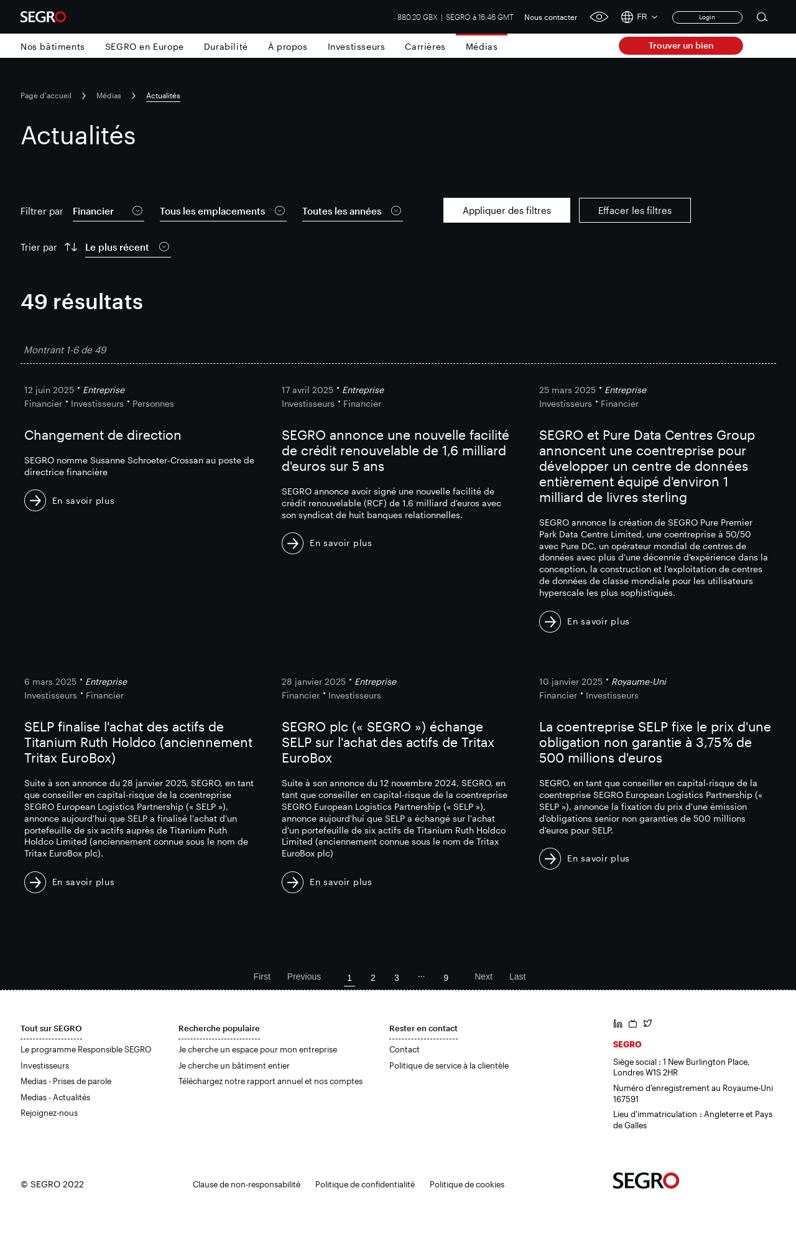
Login (707, 17)
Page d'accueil (46, 95)
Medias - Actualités (55, 1097)
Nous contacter (551, 17)
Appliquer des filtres (507, 210)
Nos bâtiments (53, 46)
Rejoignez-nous (49, 1113)
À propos (288, 46)
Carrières (425, 46)
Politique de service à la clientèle (449, 1065)
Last (517, 976)
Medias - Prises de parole (66, 1081)
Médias (482, 46)
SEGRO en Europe (144, 46)
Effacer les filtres (635, 210)
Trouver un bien (681, 45)
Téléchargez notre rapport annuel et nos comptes (270, 1081)
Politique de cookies (467, 1184)
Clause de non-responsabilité (246, 1184)
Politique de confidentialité (365, 1184)
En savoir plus (83, 500)
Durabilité (226, 46)
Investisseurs (357, 46)
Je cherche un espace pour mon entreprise (257, 1049)
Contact (404, 1049)
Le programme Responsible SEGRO (86, 1049)
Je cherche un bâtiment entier (234, 1065)
